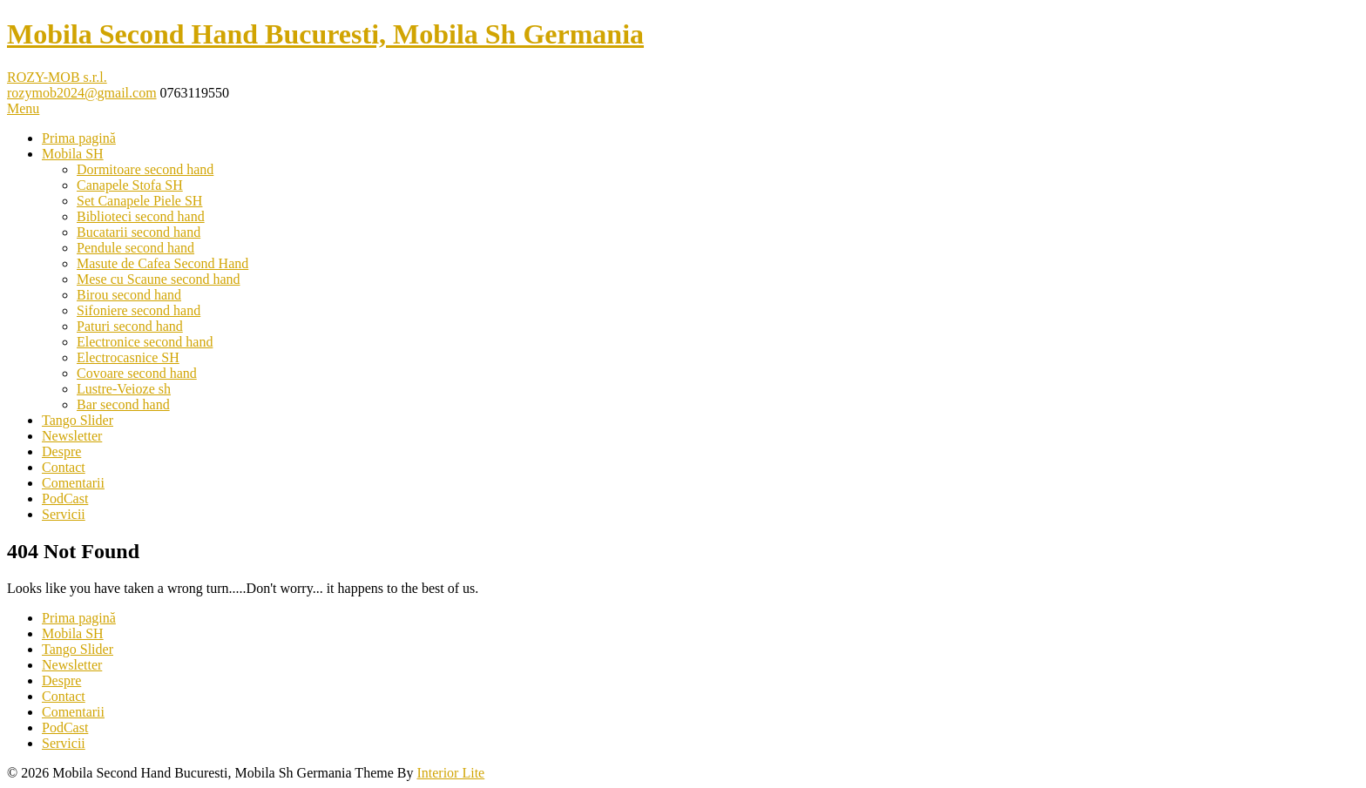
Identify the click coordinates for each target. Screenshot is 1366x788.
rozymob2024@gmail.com (82, 92)
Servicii (63, 514)
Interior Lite (450, 772)
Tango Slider (77, 420)
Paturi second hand (130, 326)
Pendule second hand (135, 247)
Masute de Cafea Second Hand (162, 263)
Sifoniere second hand (138, 310)
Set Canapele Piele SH (139, 200)
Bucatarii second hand (138, 232)
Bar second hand (123, 404)
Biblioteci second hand (141, 216)
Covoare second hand (137, 373)
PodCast (65, 498)
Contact (63, 467)
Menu (23, 108)
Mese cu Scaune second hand (158, 279)
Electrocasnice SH (128, 357)
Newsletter (72, 435)
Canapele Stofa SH (130, 185)
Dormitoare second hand (145, 169)
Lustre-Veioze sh (124, 388)
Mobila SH (73, 153)
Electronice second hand (145, 341)
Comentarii (73, 482)
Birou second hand (129, 294)
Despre (61, 451)
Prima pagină (79, 138)
